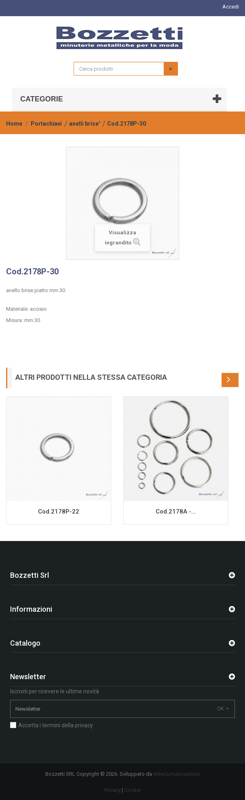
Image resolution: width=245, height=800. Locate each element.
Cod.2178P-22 (58, 511)
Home (14, 123)
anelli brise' (84, 123)
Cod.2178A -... (176, 511)
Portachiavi (46, 123)
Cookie (132, 790)
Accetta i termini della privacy (55, 725)
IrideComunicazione (176, 774)
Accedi (230, 7)
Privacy (112, 790)
